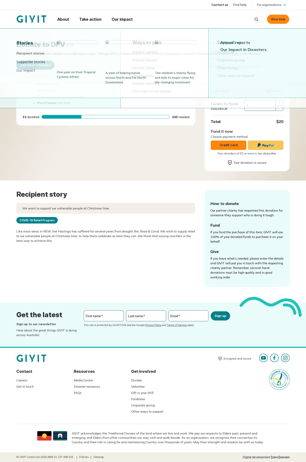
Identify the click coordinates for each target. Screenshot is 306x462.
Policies (84, 457)
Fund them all (219, 108)
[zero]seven (280, 457)
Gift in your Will (142, 393)
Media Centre (83, 380)
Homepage (31, 19)
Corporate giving (143, 405)
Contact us (220, 5)
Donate (136, 380)
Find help (239, 5)
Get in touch (25, 386)
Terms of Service (177, 325)
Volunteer (138, 386)
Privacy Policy (153, 325)
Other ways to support (147, 411)
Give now (278, 19)
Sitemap (98, 457)
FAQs (78, 393)
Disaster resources (87, 386)
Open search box (256, 19)
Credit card (229, 145)
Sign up (220, 316)
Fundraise (138, 399)
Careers (21, 380)
